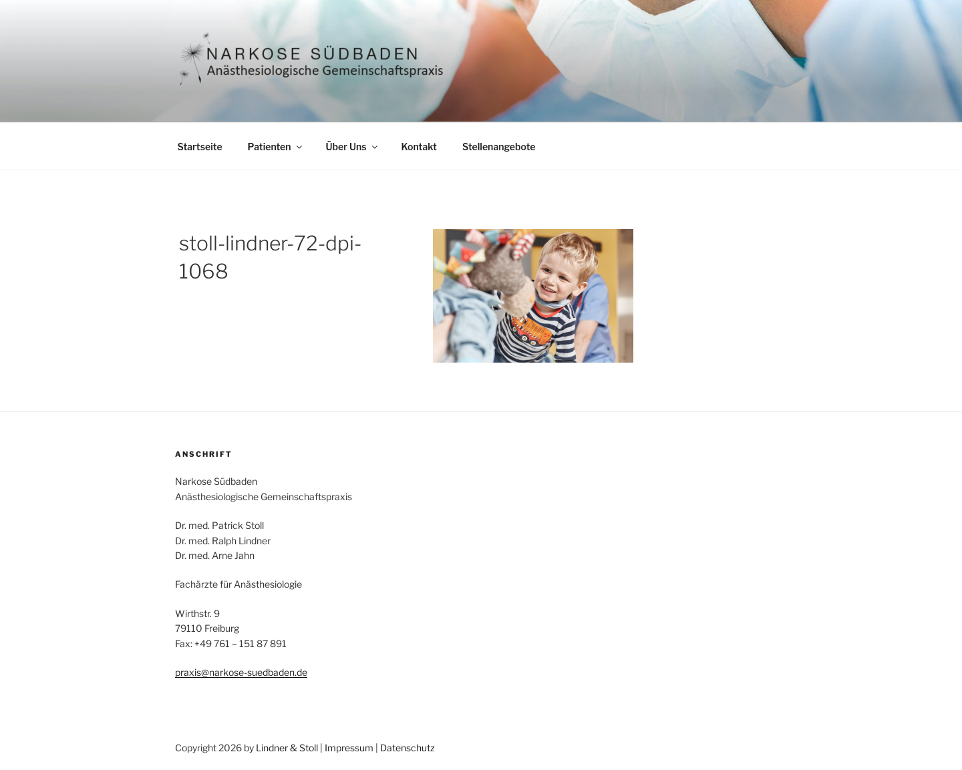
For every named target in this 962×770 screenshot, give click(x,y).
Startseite (200, 146)
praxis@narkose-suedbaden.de (241, 672)
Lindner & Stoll (287, 747)
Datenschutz (407, 747)
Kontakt (419, 146)
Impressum (349, 747)
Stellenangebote (498, 146)
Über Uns (352, 146)
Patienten (276, 146)
